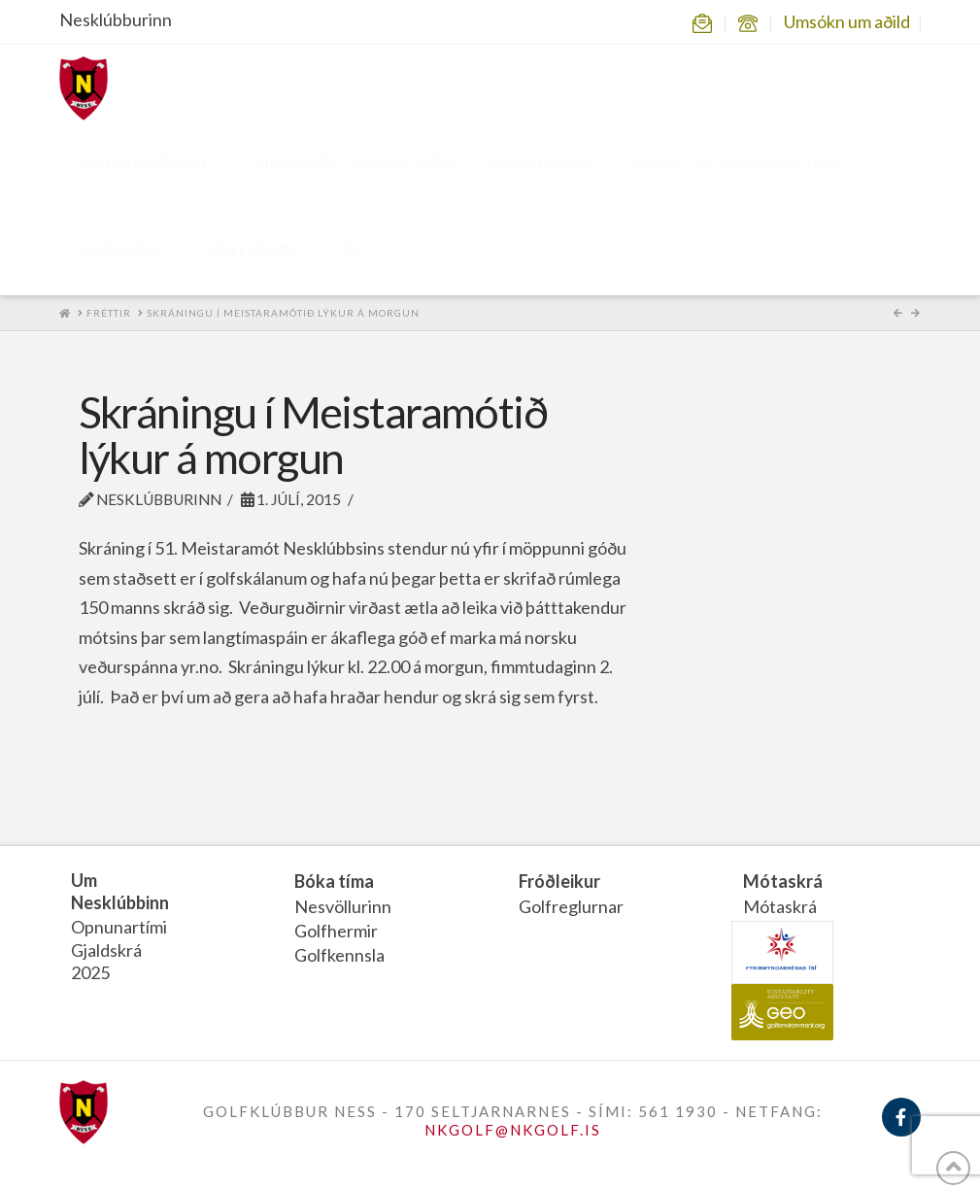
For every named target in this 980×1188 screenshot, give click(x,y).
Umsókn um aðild (847, 21)
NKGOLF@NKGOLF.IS (512, 1129)
